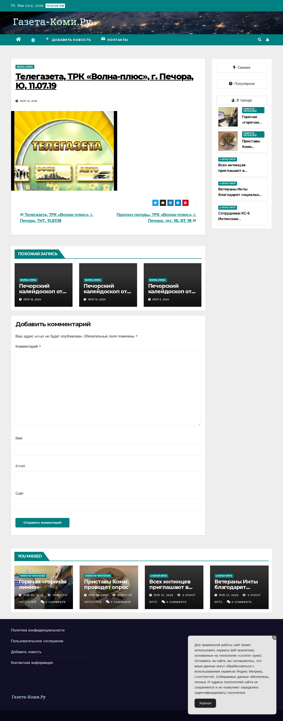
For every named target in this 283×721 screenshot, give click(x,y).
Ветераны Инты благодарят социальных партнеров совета (241, 194)
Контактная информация (32, 663)
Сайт (19, 493)
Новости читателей (250, 110)
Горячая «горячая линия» (250, 122)
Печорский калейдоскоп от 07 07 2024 (105, 291)
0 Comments (56, 602)
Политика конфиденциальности (38, 630)
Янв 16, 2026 (98, 595)
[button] (259, 40)
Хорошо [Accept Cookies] (205, 703)
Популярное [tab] (242, 84)
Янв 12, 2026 (163, 595)
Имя (18, 438)
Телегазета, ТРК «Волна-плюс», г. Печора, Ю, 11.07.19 (104, 81)
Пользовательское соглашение (37, 641)
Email (20, 466)
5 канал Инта (228, 159)
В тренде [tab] (242, 100)
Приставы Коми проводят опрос (106, 584)
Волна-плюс (25, 66)
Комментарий (28, 346)
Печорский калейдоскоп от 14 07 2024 (40, 291)
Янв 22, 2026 (33, 595)
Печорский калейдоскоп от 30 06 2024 (169, 291)
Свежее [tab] (241, 67)
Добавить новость (26, 652)
